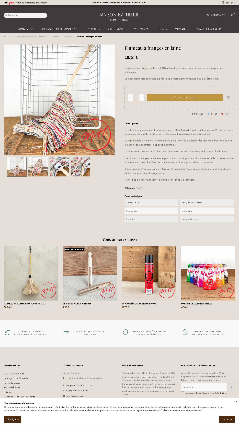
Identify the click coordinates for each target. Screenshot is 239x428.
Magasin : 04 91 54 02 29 (79, 385)
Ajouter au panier (184, 98)
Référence (130, 188)
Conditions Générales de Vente (19, 396)
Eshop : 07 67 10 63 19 (77, 390)
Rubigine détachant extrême (197, 303)
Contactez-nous (75, 395)
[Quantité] (136, 97)
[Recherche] (25, 15)
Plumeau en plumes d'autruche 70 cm (24, 303)
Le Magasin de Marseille (16, 378)
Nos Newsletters (12, 387)
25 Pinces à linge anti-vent (78, 303)
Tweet (214, 113)
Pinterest (229, 113)
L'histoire (8, 392)
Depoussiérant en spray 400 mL (139, 303)
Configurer (13, 419)
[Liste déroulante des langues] (228, 3)
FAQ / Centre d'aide (14, 373)
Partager (198, 113)
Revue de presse (12, 383)
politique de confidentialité (212, 393)
